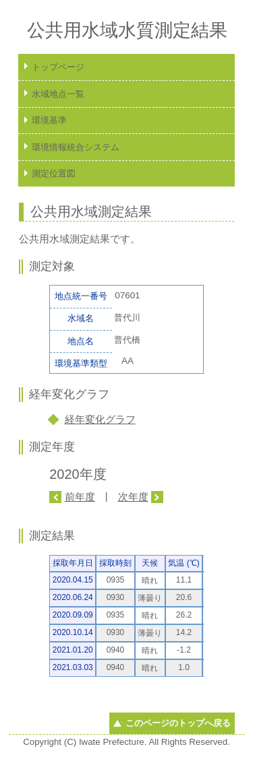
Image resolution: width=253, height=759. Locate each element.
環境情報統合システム (75, 147)
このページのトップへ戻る (178, 723)
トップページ (58, 67)
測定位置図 (54, 173)
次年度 (133, 496)
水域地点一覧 (58, 94)
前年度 (80, 496)
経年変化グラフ (100, 419)
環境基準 (49, 120)
